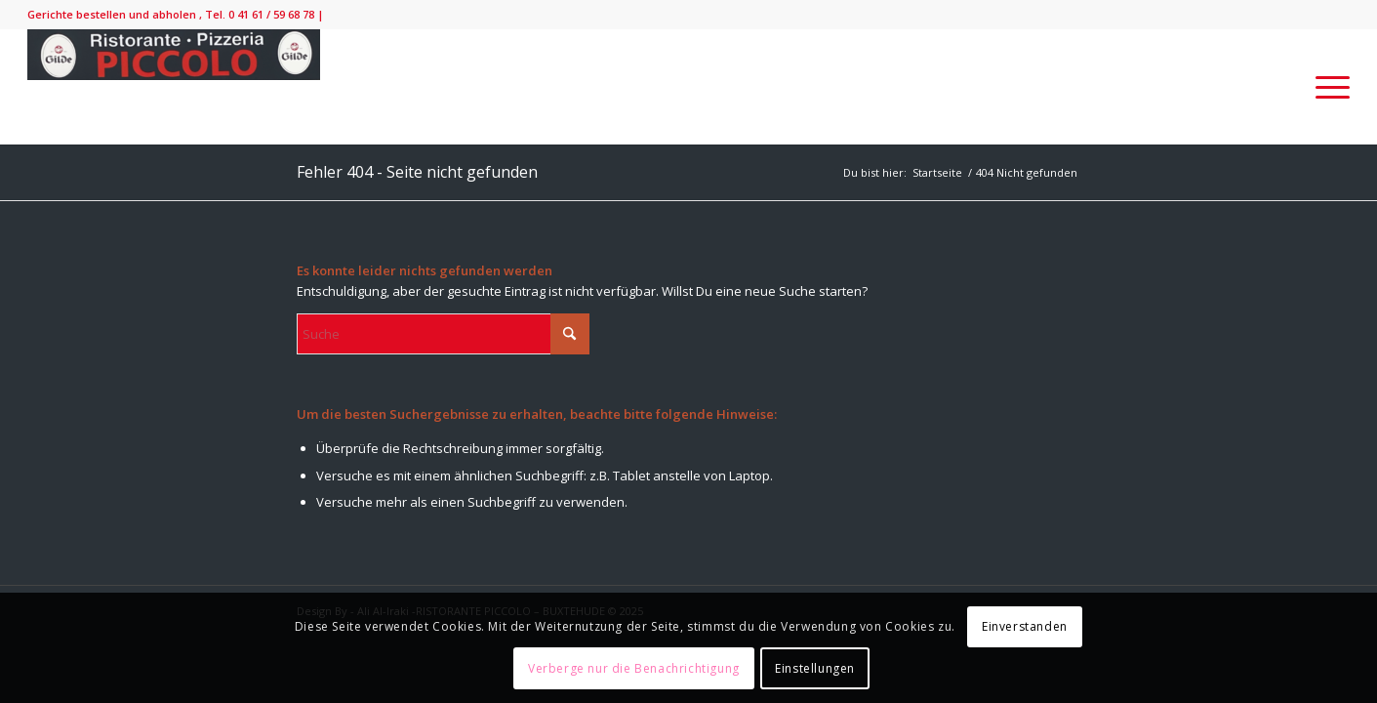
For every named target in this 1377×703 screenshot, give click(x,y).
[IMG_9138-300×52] (173, 87)
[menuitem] (1326, 87)
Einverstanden (1025, 626)
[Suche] (443, 333)
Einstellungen (815, 668)
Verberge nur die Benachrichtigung (634, 668)
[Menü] (1326, 87)
